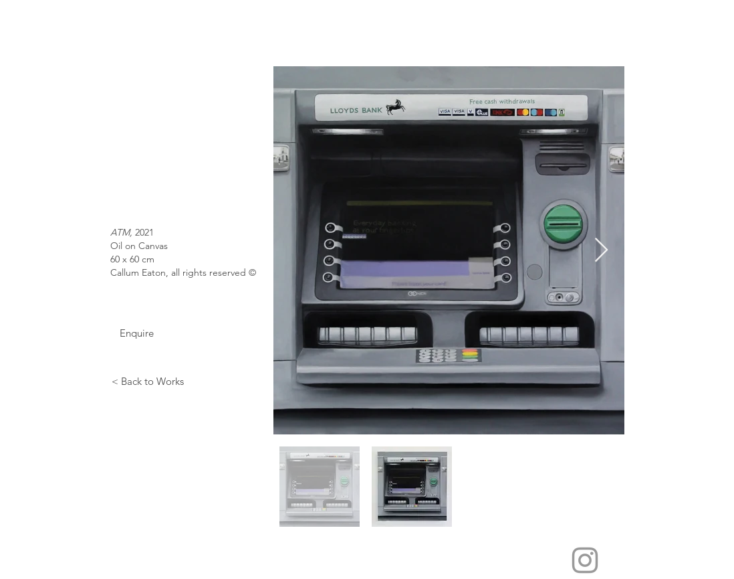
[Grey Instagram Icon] (585, 560)
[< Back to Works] (147, 381)
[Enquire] (136, 333)
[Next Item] (601, 251)
